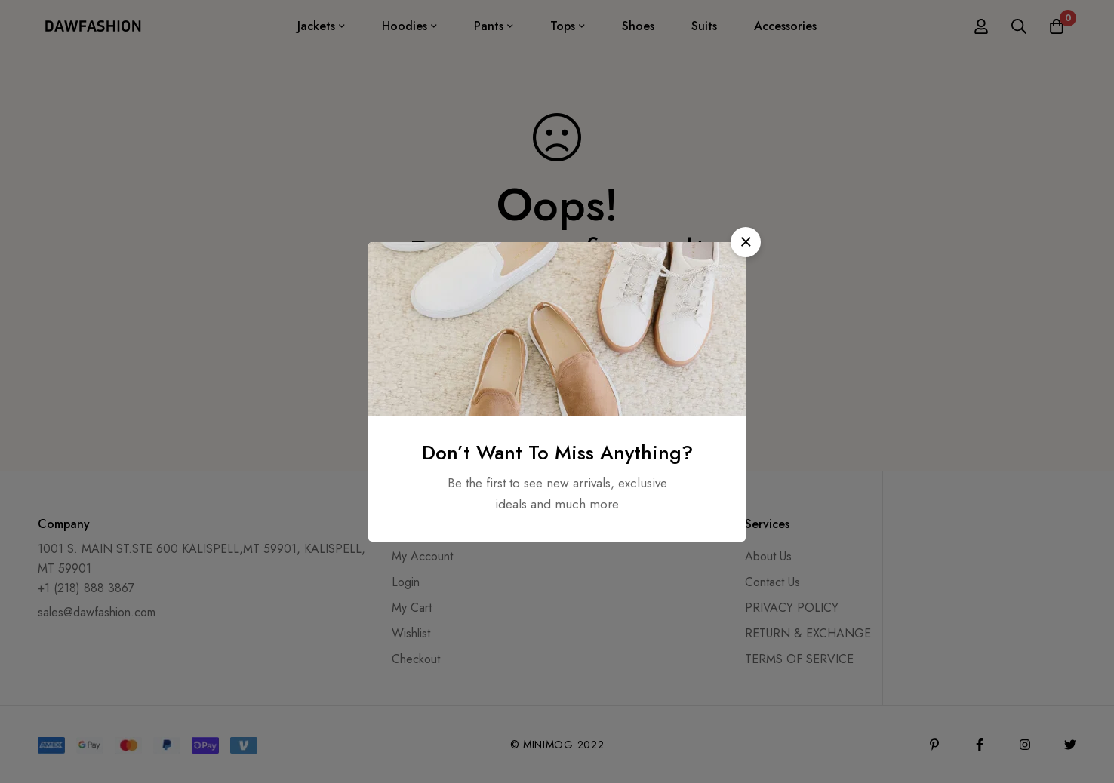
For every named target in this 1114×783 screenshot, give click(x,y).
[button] (746, 242)
